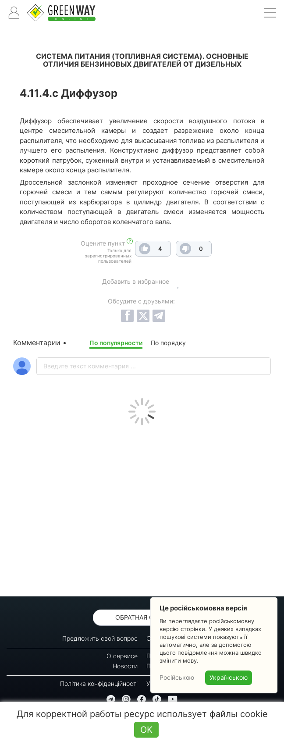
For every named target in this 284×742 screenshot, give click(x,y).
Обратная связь (142, 617)
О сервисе (122, 656)
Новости (125, 666)
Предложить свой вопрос (100, 638)
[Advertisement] (142, 508)
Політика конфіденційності (99, 683)
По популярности (115, 342)
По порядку (168, 342)
